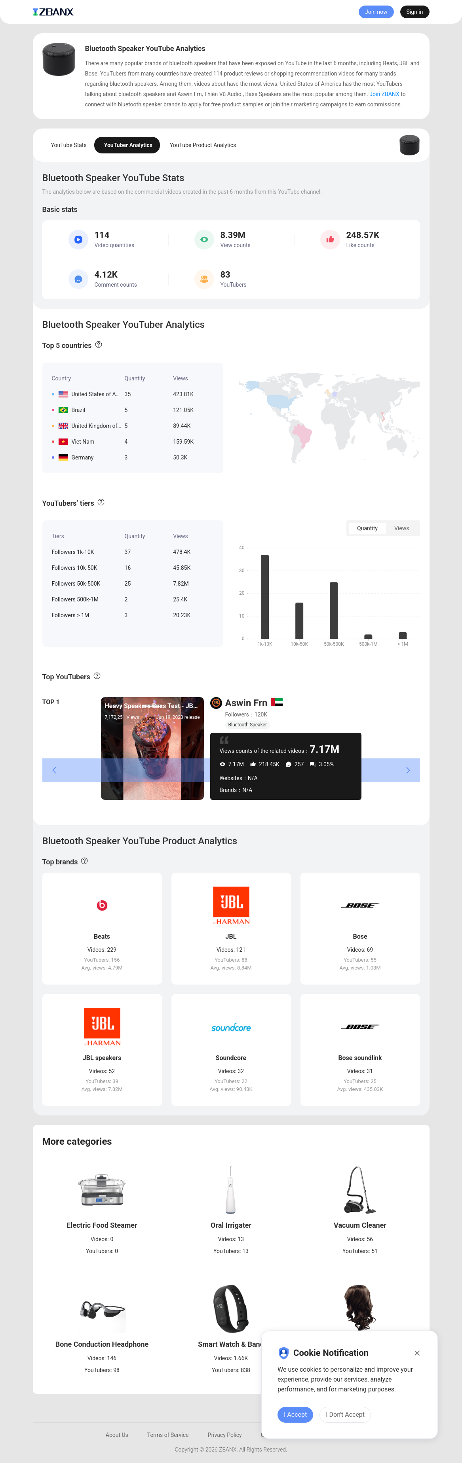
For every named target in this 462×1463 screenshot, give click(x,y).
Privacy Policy (225, 1435)
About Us (117, 1435)
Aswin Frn (246, 703)
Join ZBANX (384, 94)
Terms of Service (168, 1435)
